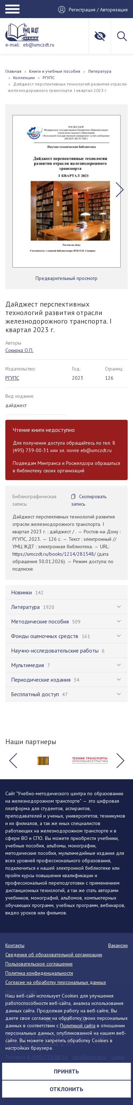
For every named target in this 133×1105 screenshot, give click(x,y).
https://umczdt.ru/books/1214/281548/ (54, 554)
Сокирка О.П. (19, 350)
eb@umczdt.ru (38, 45)
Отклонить (66, 1089)
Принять (66, 1071)
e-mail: (12, 45)
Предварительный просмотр (66, 278)
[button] (119, 189)
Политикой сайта (77, 1025)
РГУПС (12, 378)
